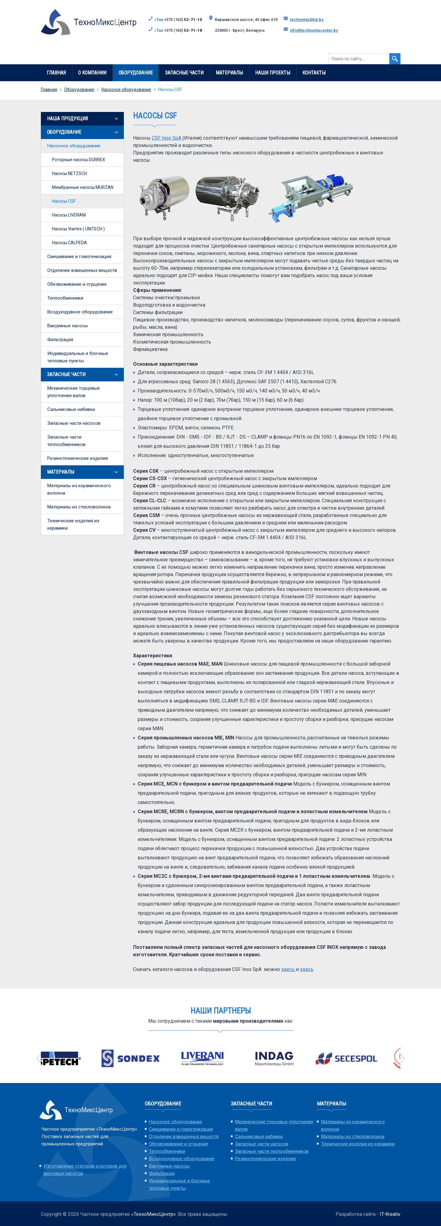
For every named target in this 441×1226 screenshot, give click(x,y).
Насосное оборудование (126, 89)
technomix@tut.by (306, 19)
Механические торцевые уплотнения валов (73, 391)
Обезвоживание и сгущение (77, 284)
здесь (288, 969)
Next (402, 1058)
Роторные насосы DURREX (78, 159)
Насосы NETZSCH (69, 173)
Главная (56, 73)
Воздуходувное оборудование (80, 312)
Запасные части (184, 73)
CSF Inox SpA (167, 138)
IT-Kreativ (390, 1214)
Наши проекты (272, 73)
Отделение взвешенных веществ (82, 270)
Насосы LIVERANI (69, 215)
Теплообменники (65, 298)
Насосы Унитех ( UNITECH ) (78, 228)
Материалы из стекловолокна (79, 507)
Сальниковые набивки (71, 409)
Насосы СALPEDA (69, 242)
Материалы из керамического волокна (79, 489)
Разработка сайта (356, 1214)
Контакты (313, 73)
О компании (92, 73)
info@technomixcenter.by (314, 30)
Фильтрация (60, 339)
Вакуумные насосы (67, 325)
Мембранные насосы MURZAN (82, 187)
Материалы (229, 73)
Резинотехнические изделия (77, 458)
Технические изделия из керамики (73, 524)
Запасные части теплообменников (66, 440)
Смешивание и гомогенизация (79, 256)
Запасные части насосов (73, 423)
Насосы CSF (64, 201)
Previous (39, 1058)
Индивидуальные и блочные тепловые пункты (77, 357)
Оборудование (136, 73)
